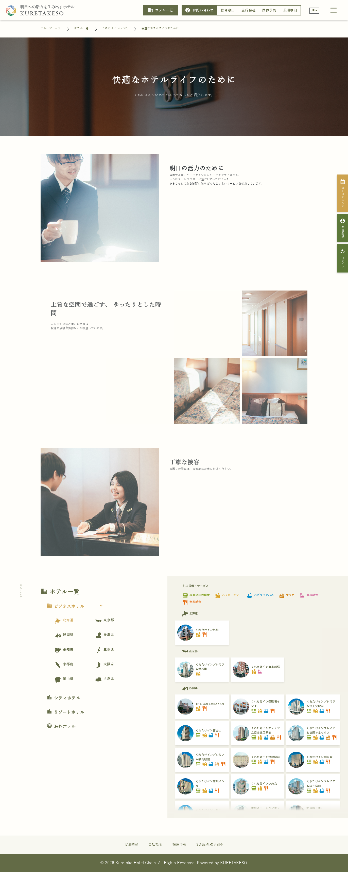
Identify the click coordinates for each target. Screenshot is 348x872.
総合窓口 (228, 10)
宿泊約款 (132, 844)
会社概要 (155, 844)
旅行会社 (248, 10)
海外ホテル (61, 726)
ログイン (342, 258)
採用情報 (179, 844)
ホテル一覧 (160, 10)
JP (313, 10)
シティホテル (63, 698)
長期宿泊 (290, 10)
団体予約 (269, 10)
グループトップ (51, 28)
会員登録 (342, 228)
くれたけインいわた (115, 28)
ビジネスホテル (76, 606)
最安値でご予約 (342, 193)
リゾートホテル (65, 712)
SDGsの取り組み (209, 844)
